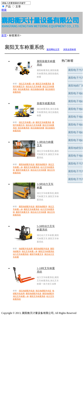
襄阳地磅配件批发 (27, 164)
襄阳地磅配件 (41, 164)
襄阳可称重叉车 (23, 170)
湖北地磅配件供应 (43, 291)
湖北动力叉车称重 (33, 86)
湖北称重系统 (24, 89)
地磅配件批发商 (26, 248)
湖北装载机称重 (37, 89)
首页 (4, 35)
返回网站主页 (53, 49)
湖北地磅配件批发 (27, 291)
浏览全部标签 (69, 49)
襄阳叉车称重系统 (43, 84)
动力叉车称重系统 (21, 254)
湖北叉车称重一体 (27, 84)
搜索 (4, 10)
